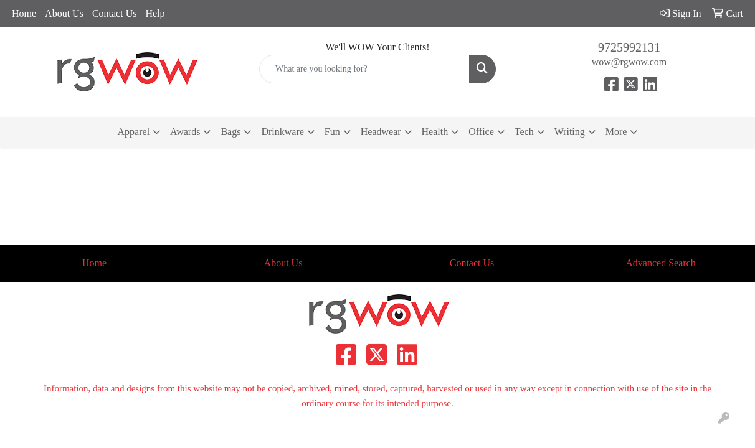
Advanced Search (660, 263)
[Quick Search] (364, 69)
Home (24, 13)
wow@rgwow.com (629, 62)
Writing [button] (569, 131)
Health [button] (435, 131)
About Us (64, 13)
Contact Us (114, 13)
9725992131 (629, 47)
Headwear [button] (381, 131)
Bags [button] (230, 131)
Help (154, 13)
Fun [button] (332, 131)
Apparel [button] (134, 131)
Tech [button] (524, 131)
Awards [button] (185, 131)
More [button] (616, 131)
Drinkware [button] (282, 131)
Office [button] (481, 131)
